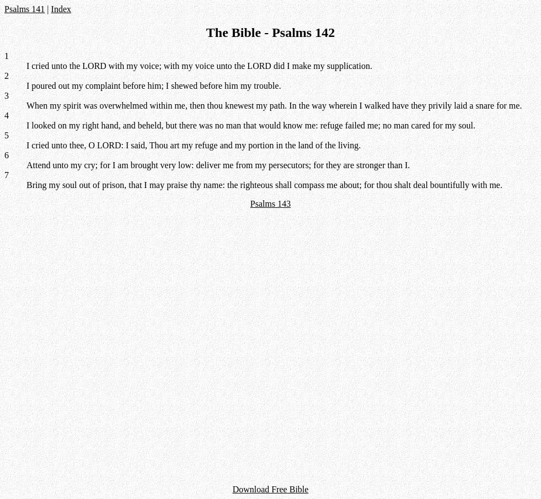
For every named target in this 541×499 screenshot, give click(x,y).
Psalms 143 (270, 203)
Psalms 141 (24, 9)
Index (61, 9)
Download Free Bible (271, 489)
